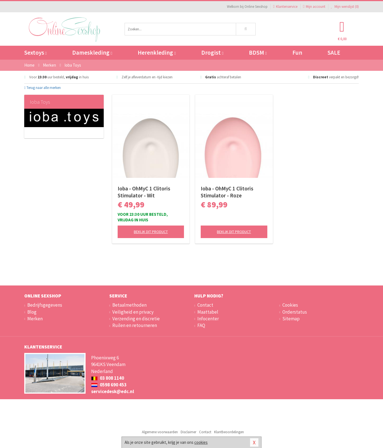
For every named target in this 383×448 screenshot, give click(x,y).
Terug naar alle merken (42, 87)
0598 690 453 (109, 385)
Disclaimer (188, 432)
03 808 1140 (107, 378)
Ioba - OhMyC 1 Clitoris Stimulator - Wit (144, 192)
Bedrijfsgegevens (44, 305)
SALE (334, 52)
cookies (201, 442)
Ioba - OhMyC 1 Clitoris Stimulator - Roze (227, 192)
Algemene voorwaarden (160, 432)
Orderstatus (294, 312)
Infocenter (208, 319)
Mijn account (314, 6)
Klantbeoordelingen (229, 432)
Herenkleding (157, 52)
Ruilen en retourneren (134, 325)
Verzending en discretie (136, 319)
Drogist (212, 52)
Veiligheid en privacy (133, 312)
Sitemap (291, 319)
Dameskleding (92, 52)
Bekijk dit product (151, 231)
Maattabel (207, 312)
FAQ (201, 325)
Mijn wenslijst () (345, 6)
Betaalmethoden (129, 305)
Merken (35, 319)
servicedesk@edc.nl (112, 391)
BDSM (257, 52)
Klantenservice (285, 6)
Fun (297, 52)
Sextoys (35, 52)
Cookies (290, 305)
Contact (205, 305)
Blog (32, 312)
